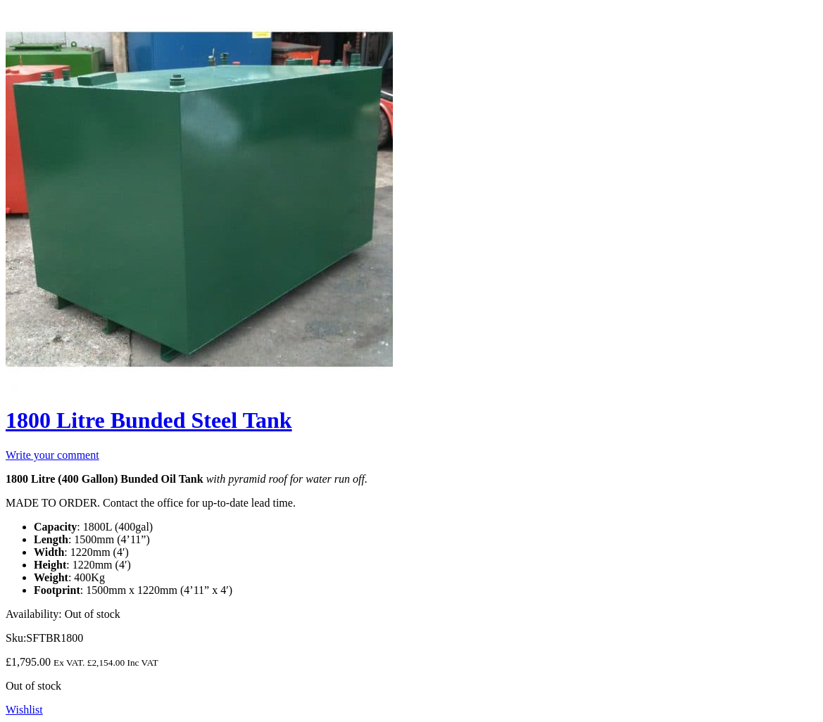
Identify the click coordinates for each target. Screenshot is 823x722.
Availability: (34, 614)
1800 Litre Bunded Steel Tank (149, 420)
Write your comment (52, 455)
